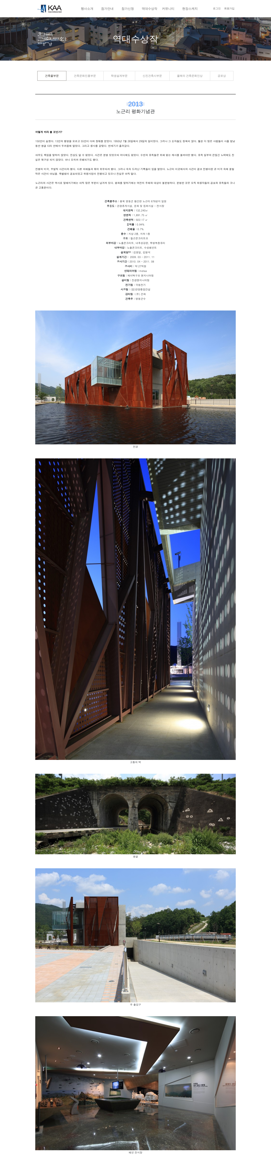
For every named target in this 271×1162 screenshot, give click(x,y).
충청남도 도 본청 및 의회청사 (172, 1102)
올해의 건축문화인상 (190, 75)
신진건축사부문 (152, 75)
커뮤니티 (168, 8)
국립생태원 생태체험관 (62, 1102)
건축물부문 (52, 75)
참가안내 (107, 8)
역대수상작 (149, 8)
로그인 (217, 8)
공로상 (222, 75)
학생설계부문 (119, 75)
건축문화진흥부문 (85, 75)
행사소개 (87, 8)
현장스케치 (190, 8)
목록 (135, 1081)
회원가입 (229, 8)
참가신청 (128, 8)
